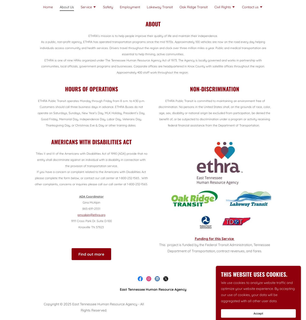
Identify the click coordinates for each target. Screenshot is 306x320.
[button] (88, 7)
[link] (140, 279)
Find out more (91, 254)
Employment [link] (130, 7)
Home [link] (48, 7)
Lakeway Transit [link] (160, 7)
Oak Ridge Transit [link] (194, 7)
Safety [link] (108, 7)
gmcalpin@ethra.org (91, 215)
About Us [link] (67, 7)
